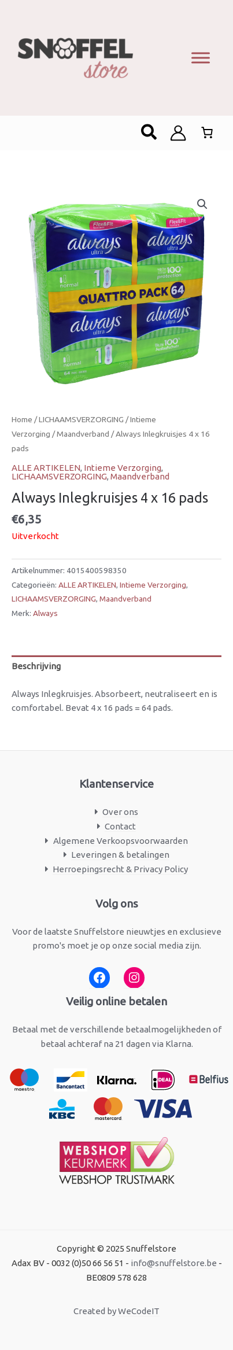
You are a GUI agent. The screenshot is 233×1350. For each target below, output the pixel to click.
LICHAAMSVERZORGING (81, 419)
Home (22, 419)
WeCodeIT (139, 1311)
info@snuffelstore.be (174, 1263)
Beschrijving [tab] (36, 666)
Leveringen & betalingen (120, 855)
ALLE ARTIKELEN (46, 468)
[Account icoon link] (178, 133)
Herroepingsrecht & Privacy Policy (120, 869)
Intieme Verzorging (122, 468)
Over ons (120, 812)
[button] (149, 133)
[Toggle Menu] (200, 57)
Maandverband (83, 433)
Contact (120, 826)
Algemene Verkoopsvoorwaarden (120, 841)
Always (45, 613)
